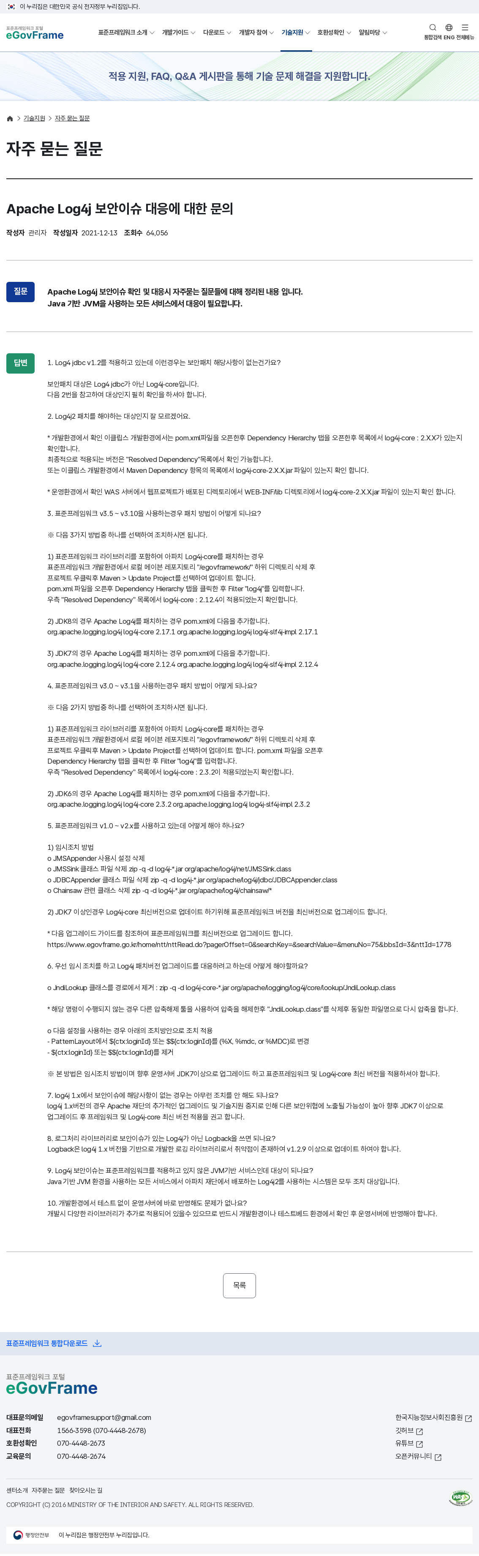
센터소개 (16, 1492)
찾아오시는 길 (86, 1492)
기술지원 (292, 32)
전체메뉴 (465, 37)
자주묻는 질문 (48, 1492)
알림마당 (369, 32)
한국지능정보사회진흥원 (429, 1420)
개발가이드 (175, 32)
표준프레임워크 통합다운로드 (47, 1346)
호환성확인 (331, 32)
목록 (239, 1286)
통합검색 (433, 37)
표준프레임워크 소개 (122, 32)
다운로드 (213, 32)
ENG (449, 37)
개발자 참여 (253, 32)
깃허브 (404, 1433)
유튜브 (404, 1446)
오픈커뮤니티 (413, 1459)
